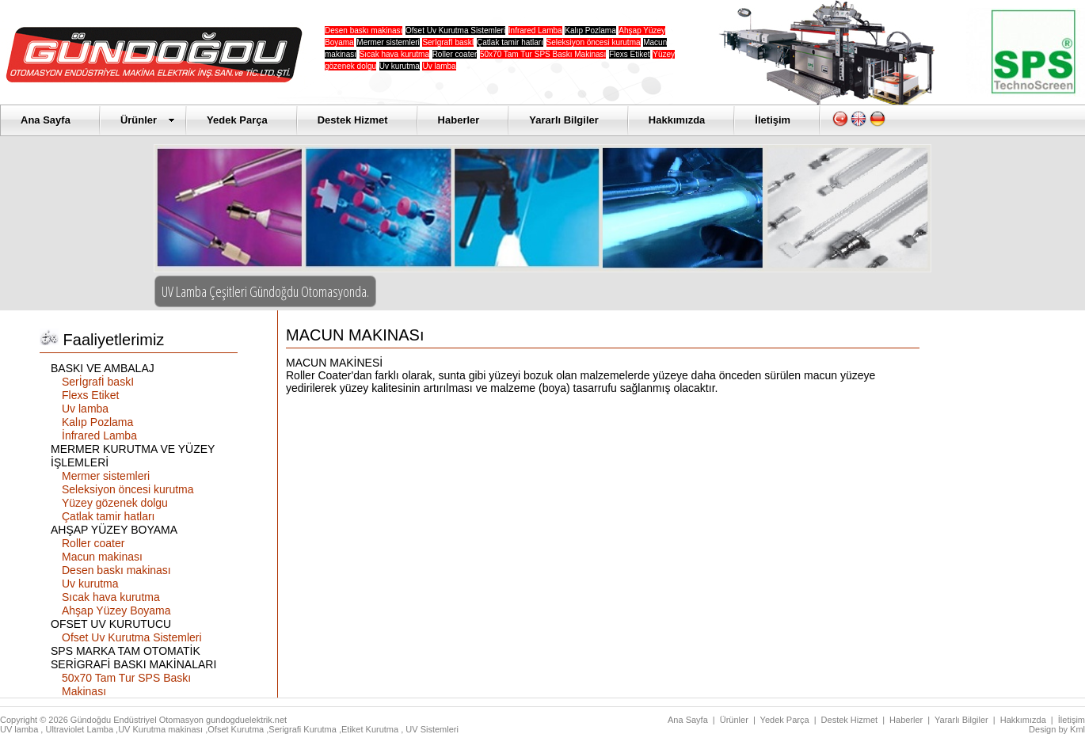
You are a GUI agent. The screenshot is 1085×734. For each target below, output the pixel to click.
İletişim (772, 120)
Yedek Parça (237, 120)
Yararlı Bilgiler (563, 120)
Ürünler (147, 120)
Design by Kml (1057, 729)
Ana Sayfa (45, 120)
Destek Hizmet (353, 120)
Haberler (459, 120)
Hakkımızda (677, 120)
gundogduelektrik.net (246, 719)
